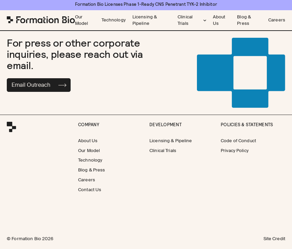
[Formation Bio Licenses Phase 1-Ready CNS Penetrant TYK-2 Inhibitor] (146, 4)
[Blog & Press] (249, 20)
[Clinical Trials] (162, 150)
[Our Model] (85, 20)
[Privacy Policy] (235, 150)
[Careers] (276, 20)
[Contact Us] (89, 190)
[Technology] (114, 20)
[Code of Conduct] (238, 141)
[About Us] (221, 20)
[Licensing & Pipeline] (151, 20)
